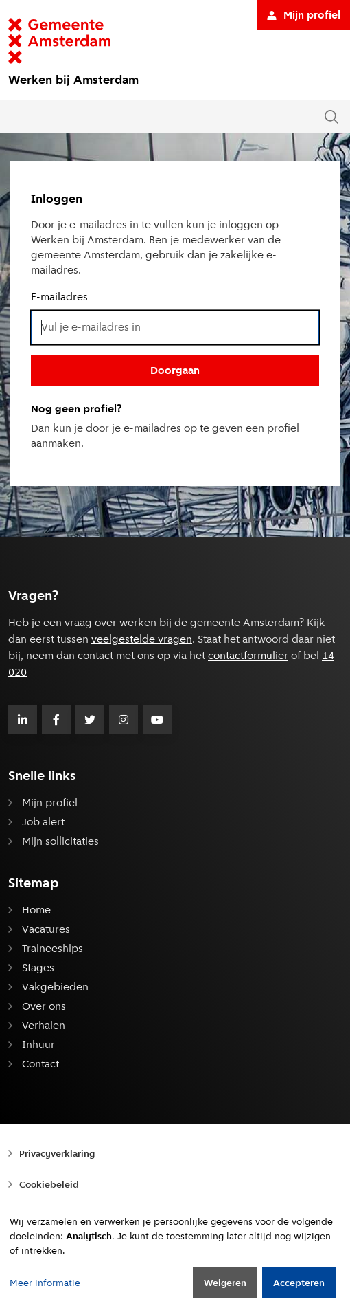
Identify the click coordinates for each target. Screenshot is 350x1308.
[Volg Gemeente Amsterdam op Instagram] (123, 719)
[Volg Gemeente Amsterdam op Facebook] (56, 719)
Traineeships (52, 948)
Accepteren (299, 1282)
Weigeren (225, 1282)
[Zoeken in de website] (331, 117)
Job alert (43, 821)
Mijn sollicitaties (60, 841)
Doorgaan (175, 370)
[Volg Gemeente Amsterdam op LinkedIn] (22, 719)
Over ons (44, 1006)
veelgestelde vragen (141, 639)
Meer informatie (45, 1282)
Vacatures (46, 929)
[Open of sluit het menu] (15, 116)
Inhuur (38, 1044)
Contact (40, 1063)
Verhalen (43, 1025)
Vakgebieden (55, 986)
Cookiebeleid (49, 1184)
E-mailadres (59, 296)
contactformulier (248, 655)
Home (36, 909)
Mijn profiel (303, 15)
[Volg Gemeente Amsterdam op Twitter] (89, 719)
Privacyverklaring (57, 1153)
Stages (38, 967)
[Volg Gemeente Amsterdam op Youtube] (157, 719)
